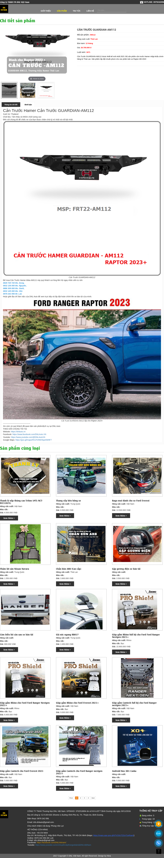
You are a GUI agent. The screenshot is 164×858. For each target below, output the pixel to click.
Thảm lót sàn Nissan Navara (14, 568)
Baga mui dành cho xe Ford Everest (130, 500)
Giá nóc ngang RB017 (67, 634)
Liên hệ (90, 11)
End (93, 798)
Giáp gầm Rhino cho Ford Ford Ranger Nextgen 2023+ (25, 703)
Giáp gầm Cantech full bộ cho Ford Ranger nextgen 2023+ (134, 703)
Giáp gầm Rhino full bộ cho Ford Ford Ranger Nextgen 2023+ (136, 635)
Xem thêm (9, 518)
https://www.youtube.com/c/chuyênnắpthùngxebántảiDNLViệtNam (63, 845)
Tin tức (76, 11)
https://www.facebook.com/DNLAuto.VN (29, 434)
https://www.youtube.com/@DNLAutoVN (28, 437)
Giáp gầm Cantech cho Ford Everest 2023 (21, 771)
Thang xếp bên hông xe (68, 500)
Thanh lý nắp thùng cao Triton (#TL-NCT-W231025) (21, 501)
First (71, 798)
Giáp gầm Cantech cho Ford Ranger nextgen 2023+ (79, 772)
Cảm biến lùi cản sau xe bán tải (16, 634)
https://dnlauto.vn (18, 431)
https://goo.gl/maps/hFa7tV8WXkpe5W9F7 (33, 440)
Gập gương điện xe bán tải (126, 568)
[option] (9, 90)
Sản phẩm (62, 11)
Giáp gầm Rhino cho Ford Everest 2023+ (77, 702)
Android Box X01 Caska (124, 771)
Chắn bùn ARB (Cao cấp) (68, 568)
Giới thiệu (46, 11)
